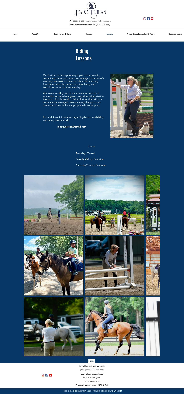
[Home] (91, 361)
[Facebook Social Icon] (148, 18)
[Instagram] (144, 18)
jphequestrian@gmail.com (99, 21)
